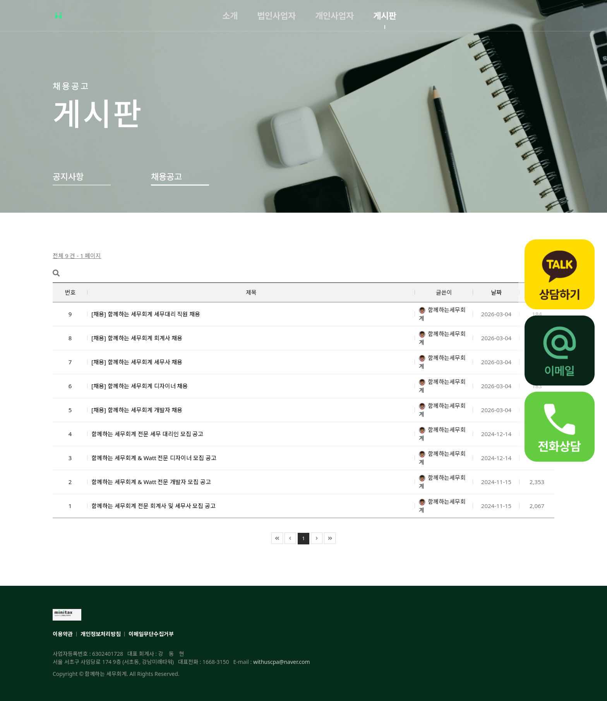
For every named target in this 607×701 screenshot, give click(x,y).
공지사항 (68, 176)
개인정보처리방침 (101, 634)
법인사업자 (276, 15)
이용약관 (63, 634)
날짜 (496, 292)
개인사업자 (334, 15)
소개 (230, 15)
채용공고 (166, 176)
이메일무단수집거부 (151, 634)
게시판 (384, 15)
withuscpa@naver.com (281, 661)
